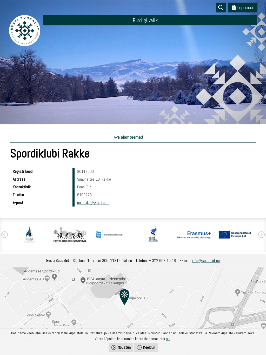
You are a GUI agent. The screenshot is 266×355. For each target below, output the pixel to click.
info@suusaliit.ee (206, 260)
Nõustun (124, 347)
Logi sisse (245, 7)
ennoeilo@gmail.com (93, 202)
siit (168, 338)
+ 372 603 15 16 (162, 260)
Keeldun (149, 347)
